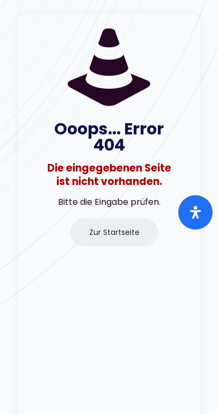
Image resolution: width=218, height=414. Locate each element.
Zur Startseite (114, 232)
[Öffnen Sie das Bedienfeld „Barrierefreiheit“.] (195, 212)
